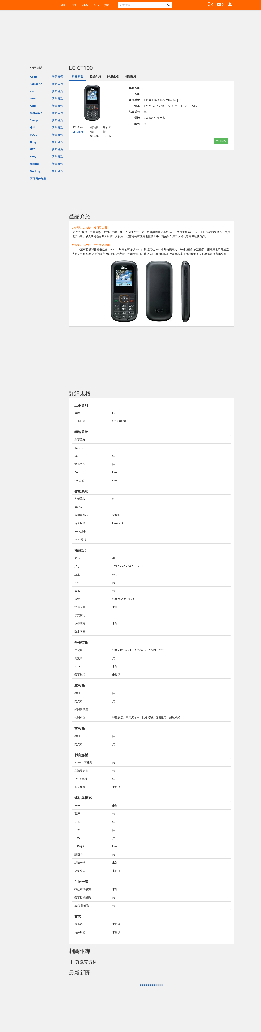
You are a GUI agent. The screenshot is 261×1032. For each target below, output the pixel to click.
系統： (138, 94)
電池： (138, 118)
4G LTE (78, 447)
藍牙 (77, 813)
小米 (32, 127)
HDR (77, 666)
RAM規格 (80, 531)
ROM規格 (80, 539)
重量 (77, 574)
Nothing (35, 171)
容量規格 (79, 523)
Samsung (36, 84)
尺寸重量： (135, 100)
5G (76, 456)
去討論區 (221, 141)
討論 (85, 5)
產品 (96, 5)
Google (34, 142)
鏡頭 (77, 693)
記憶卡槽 (79, 862)
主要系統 (79, 439)
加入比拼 (78, 132)
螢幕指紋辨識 (82, 897)
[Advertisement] (130, 35)
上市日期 (79, 421)
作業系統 (79, 498)
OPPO (34, 98)
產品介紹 (95, 76)
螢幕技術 (79, 674)
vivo (32, 91)
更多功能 (79, 871)
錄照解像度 (81, 709)
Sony (33, 156)
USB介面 (79, 846)
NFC (77, 830)
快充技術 (79, 615)
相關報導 (131, 76)
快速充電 (79, 607)
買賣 (107, 5)
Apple (34, 76)
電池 (77, 599)
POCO (34, 134)
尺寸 (77, 566)
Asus (33, 105)
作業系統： (135, 88)
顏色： (138, 124)
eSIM (77, 590)
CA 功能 (79, 480)
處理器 (78, 507)
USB (77, 838)
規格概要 (77, 76)
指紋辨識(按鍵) (83, 889)
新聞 (63, 5)
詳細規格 (113, 76)
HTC (32, 149)
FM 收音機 (80, 779)
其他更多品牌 (38, 178)
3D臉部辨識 (81, 905)
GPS (77, 822)
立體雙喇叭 (81, 770)
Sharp (34, 120)
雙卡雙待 (79, 464)
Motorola (36, 113)
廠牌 (77, 413)
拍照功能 (79, 717)
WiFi (77, 805)
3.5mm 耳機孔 (83, 762)
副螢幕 (78, 658)
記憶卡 (78, 854)
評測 (74, 5)
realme (34, 163)
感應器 (78, 924)
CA (76, 472)
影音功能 (79, 787)
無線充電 (79, 623)
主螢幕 (78, 650)
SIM (76, 582)
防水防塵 (79, 631)
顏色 (77, 558)
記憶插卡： (135, 112)
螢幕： (138, 106)
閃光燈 (78, 701)
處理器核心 (81, 515)
